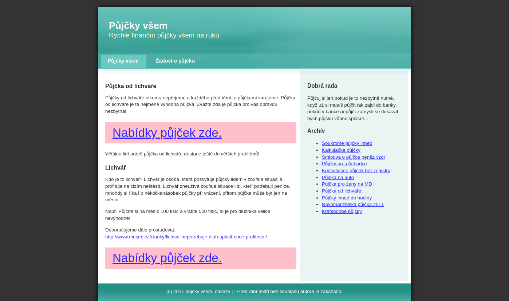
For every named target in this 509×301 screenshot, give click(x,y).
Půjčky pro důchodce (344, 163)
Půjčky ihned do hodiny (347, 198)
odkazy (222, 291)
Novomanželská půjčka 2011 (353, 204)
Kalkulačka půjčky (341, 150)
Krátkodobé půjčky (342, 211)
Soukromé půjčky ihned (347, 143)
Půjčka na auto (338, 177)
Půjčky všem (138, 25)
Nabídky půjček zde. (167, 132)
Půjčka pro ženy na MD (347, 184)
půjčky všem (198, 291)
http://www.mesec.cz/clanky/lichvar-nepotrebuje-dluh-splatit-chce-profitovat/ (186, 236)
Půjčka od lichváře (341, 191)
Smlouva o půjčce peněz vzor (353, 157)
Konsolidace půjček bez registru (356, 170)
